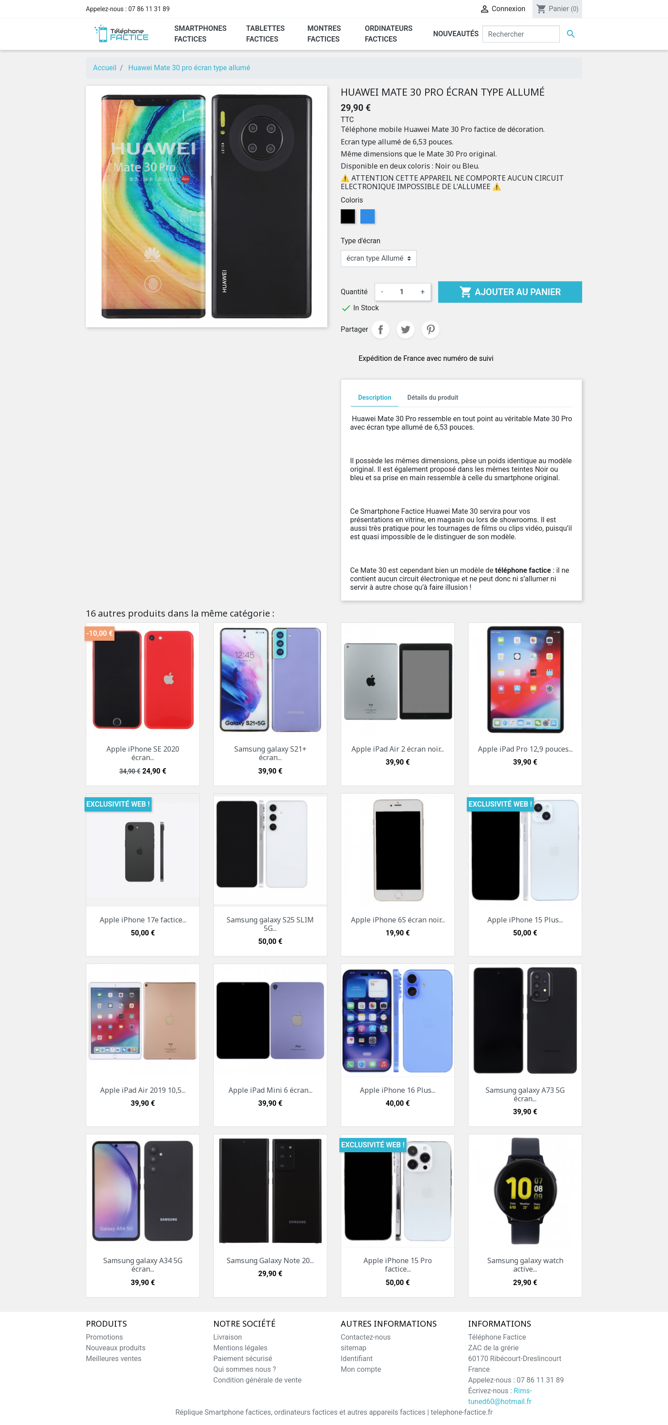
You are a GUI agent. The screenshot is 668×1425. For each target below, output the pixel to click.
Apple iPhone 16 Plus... (397, 1090)
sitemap (354, 1348)
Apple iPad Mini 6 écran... (270, 1090)
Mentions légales (240, 1348)
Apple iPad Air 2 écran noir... (397, 749)
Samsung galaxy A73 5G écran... (525, 1094)
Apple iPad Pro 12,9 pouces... (525, 749)
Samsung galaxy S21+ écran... (270, 753)
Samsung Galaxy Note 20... (270, 1260)
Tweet (405, 329)
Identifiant (356, 1358)
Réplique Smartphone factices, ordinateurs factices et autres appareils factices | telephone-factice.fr (334, 1412)
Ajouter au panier (510, 292)
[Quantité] (402, 291)
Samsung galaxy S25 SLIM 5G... (270, 924)
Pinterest (431, 329)
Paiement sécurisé (242, 1358)
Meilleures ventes (113, 1358)
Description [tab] (374, 398)
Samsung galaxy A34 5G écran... (142, 1265)
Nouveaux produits (116, 1348)
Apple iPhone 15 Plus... (525, 920)
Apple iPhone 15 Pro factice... (398, 1265)
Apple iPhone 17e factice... (143, 920)
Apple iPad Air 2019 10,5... (143, 1090)
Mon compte (361, 1369)
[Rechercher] (521, 33)
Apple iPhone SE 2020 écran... (142, 753)
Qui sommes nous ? (244, 1369)
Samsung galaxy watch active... (525, 1265)
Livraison (227, 1337)
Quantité (354, 292)
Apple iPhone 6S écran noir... (398, 920)
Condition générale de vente (257, 1380)
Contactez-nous (366, 1337)
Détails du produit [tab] (432, 398)
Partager (380, 329)
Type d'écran (361, 241)
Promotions (104, 1337)
